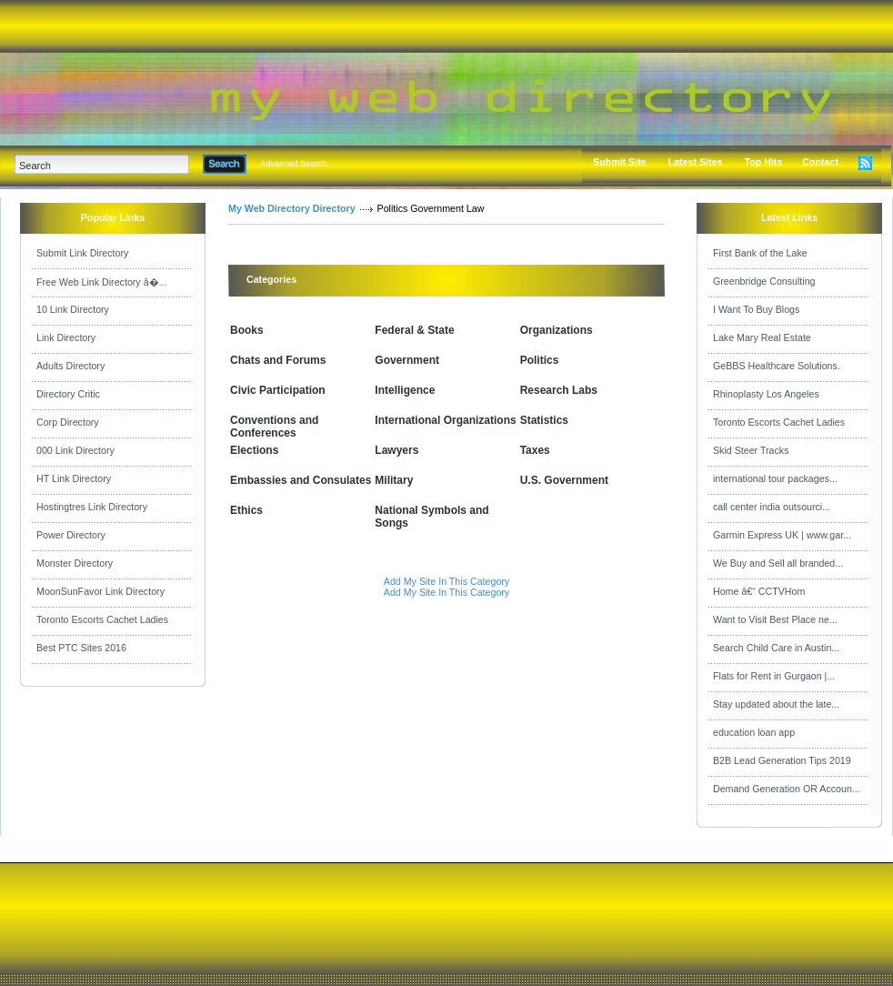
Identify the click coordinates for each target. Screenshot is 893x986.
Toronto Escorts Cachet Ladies (102, 619)
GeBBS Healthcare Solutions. (776, 365)
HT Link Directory (73, 478)
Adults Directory (70, 365)
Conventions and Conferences (274, 426)
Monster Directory (74, 563)
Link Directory (65, 337)
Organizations (556, 330)
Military (394, 480)
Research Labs (558, 390)
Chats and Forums (278, 360)
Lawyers (396, 450)
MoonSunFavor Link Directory (100, 591)
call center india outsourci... (771, 506)
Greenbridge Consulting (764, 281)
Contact (820, 161)
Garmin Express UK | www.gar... (782, 534)
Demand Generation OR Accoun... (786, 788)
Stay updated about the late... (776, 704)
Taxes (535, 450)
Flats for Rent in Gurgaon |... (774, 675)
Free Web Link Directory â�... (101, 282)
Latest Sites (695, 161)
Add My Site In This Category (446, 581)
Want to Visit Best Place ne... (775, 619)
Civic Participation (278, 390)
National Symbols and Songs (431, 516)
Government (407, 360)
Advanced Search (293, 163)
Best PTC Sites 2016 (81, 647)
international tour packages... (775, 478)
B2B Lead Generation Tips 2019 (782, 760)
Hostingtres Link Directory (91, 506)
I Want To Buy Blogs (756, 309)
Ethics (246, 510)
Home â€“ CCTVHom (759, 591)
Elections (254, 450)
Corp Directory (67, 422)
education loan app (754, 732)
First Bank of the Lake (760, 252)
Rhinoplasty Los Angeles (766, 393)
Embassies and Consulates (300, 480)
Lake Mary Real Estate (762, 337)
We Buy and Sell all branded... (778, 563)
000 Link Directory (75, 450)
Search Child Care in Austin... (776, 647)
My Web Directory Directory (292, 208)
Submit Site (620, 161)
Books (247, 330)
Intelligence (405, 390)
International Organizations (445, 420)
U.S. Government (564, 480)
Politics (539, 360)
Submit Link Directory (82, 252)
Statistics (544, 420)
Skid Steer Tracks (751, 450)
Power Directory (70, 534)
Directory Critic (68, 393)
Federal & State (414, 330)
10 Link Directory (72, 309)
